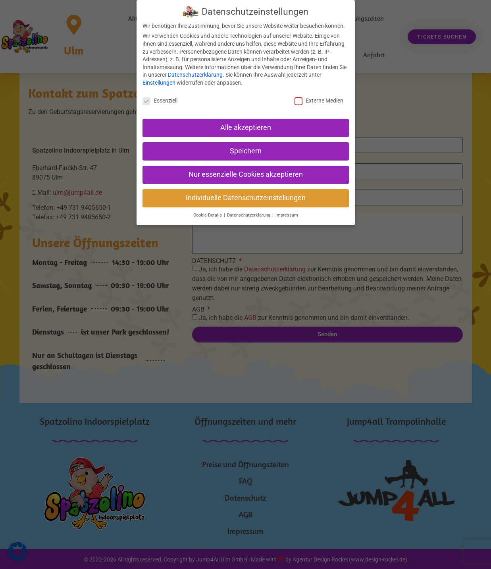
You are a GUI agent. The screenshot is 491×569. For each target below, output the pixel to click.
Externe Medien (319, 100)
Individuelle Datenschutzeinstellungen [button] (246, 198)
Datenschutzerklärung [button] (249, 215)
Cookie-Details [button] (208, 215)
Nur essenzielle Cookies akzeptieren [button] (246, 174)
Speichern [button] (246, 151)
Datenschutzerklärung (195, 75)
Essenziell (159, 100)
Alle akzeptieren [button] (245, 128)
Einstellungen (158, 82)
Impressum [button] (286, 215)
